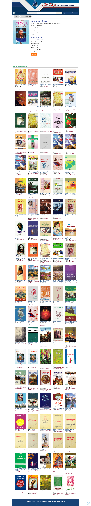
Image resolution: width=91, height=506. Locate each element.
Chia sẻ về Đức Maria (57, 237)
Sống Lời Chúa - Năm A (57, 193)
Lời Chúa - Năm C (43, 149)
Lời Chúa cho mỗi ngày (26, 16)
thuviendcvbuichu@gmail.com (53, 503)
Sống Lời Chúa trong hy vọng (71, 84)
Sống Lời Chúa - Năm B (32, 237)
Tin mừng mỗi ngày (44, 490)
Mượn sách (34, 54)
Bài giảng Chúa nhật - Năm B (33, 128)
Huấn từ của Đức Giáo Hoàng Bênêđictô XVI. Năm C (71, 322)
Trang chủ (17, 16)
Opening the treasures (19, 342)
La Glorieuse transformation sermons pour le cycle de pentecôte (20, 469)
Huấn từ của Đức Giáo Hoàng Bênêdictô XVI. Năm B (46, 365)
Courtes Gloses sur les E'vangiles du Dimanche (57, 449)
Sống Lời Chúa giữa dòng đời (71, 386)
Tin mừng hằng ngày (19, 193)
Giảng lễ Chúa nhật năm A (20, 429)
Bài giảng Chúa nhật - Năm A (20, 280)
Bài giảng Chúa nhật (31, 280)
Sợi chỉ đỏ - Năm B (56, 171)
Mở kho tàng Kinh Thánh (19, 128)
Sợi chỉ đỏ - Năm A (69, 128)
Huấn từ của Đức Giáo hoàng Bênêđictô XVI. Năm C (46, 238)
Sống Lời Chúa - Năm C (44, 128)
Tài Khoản (76, 12)
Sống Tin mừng (56, 386)
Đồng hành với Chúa (57, 342)
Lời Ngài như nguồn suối (45, 408)
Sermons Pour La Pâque (32, 448)
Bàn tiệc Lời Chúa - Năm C (45, 193)
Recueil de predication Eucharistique (69, 430)
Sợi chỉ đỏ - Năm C (31, 321)
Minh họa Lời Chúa (31, 149)
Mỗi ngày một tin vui (44, 449)
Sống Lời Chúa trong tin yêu (70, 106)
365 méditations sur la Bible (45, 429)
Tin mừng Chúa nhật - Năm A (20, 258)
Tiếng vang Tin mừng (32, 84)
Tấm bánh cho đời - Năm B (45, 321)
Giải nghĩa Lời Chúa (56, 468)
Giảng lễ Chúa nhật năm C (20, 490)
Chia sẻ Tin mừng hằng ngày (20, 149)
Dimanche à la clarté (31, 429)
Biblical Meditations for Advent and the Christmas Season (33, 469)
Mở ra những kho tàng (19, 106)
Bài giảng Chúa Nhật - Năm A (58, 106)
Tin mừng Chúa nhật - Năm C (46, 301)
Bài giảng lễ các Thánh (19, 408)
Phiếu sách (67, 12)
